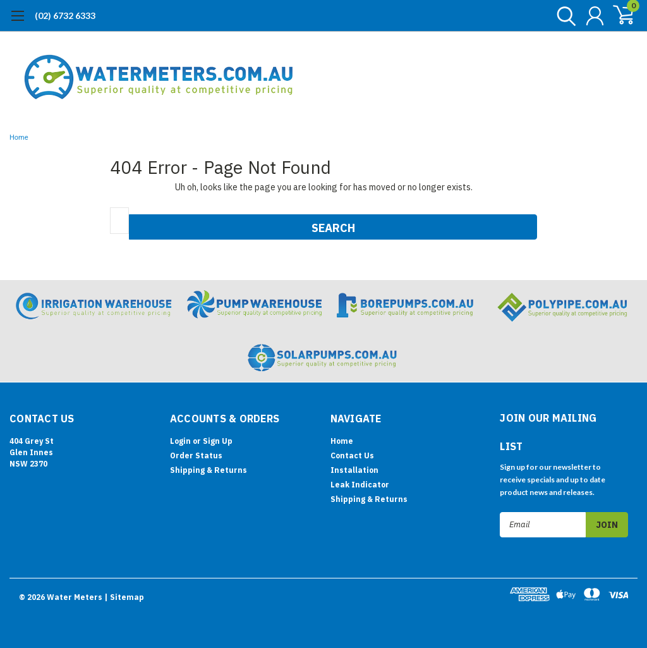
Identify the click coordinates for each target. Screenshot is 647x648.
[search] (563, 16)
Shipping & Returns (208, 470)
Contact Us (352, 455)
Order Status (196, 455)
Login (180, 441)
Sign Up (218, 441)
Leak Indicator (359, 484)
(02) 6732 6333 (65, 15)
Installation (354, 470)
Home (18, 137)
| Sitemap (124, 597)
